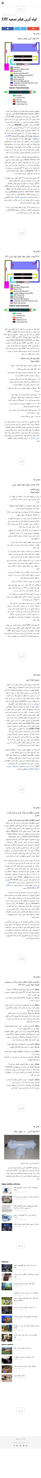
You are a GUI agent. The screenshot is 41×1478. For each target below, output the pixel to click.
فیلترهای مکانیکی (20, 197)
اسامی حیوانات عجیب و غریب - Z (25, 1307)
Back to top (20, 1439)
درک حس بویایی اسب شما (22, 1348)
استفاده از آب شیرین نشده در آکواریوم (26, 1293)
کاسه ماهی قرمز (19, 1375)
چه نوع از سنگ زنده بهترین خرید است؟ (26, 1197)
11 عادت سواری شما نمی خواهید (24, 1357)
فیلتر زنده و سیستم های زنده (9, 14)
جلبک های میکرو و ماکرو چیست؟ (24, 1283)
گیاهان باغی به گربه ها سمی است (24, 1366)
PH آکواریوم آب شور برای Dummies (26, 1316)
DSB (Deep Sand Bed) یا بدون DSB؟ (26, 1224)
